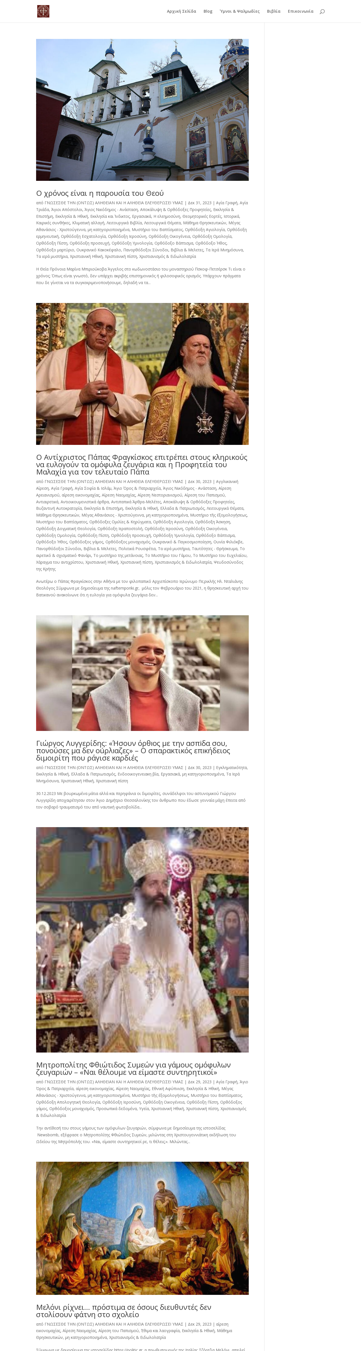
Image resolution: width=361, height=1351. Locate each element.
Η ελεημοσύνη (166, 216)
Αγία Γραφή (226, 202)
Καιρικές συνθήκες (53, 222)
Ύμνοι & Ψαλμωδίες (240, 11)
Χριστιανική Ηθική (86, 256)
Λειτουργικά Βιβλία (124, 222)
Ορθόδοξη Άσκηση (212, 521)
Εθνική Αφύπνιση (168, 1088)
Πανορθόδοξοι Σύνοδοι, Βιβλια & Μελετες (163, 249)
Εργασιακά (141, 216)
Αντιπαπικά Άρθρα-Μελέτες (136, 501)
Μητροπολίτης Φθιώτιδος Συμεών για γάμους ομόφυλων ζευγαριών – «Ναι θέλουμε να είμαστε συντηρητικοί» (133, 1068)
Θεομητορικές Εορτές (201, 216)
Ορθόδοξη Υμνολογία (132, 243)
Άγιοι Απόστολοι (66, 209)
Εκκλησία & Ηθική (71, 216)
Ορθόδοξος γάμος (86, 541)
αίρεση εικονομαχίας (81, 495)
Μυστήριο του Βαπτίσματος (157, 229)
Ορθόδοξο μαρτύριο (55, 249)
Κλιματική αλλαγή (88, 222)
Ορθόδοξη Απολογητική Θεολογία (68, 1102)
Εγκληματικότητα (231, 767)
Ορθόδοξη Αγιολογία (205, 229)
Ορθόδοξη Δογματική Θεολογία (65, 528)
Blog (208, 11)
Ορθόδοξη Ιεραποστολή (120, 528)
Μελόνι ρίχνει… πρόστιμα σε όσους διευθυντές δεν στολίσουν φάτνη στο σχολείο (123, 1310)
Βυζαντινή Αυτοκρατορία (59, 508)
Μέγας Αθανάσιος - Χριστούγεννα (113, 515)
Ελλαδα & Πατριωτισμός (182, 508)
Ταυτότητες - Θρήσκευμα (214, 548)
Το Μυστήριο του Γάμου (168, 555)
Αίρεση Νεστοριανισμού (160, 495)
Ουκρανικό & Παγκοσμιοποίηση (181, 541)
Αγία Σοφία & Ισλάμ (93, 488)
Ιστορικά (231, 216)
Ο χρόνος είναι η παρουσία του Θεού (100, 193)
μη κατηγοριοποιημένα (108, 229)
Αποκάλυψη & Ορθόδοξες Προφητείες (175, 209)
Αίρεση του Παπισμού (204, 495)
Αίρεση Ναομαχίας (118, 495)
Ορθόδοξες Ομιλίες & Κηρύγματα (120, 521)
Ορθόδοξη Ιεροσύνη (127, 236)
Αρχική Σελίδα (181, 11)
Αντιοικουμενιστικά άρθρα (85, 501)
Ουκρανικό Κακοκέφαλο (98, 249)
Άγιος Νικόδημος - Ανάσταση (111, 209)
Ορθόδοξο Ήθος (210, 243)
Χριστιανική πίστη (121, 256)
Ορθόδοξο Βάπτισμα (174, 243)
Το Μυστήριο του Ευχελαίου (219, 555)
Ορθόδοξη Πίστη (51, 243)
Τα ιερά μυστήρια (52, 256)
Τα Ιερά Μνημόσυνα (224, 249)
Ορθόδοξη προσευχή (89, 243)
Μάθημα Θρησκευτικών (204, 222)
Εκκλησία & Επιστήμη (103, 508)
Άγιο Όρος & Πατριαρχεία (137, 488)
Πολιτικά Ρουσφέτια (137, 548)
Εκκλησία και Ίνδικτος (110, 216)
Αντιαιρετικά (47, 501)
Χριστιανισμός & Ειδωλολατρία (167, 256)
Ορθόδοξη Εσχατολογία (83, 236)
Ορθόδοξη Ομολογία (212, 236)
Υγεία (144, 1108)
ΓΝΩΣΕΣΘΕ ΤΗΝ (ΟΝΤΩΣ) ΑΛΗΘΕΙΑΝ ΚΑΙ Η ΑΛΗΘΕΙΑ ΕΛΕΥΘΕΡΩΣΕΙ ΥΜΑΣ (114, 202)
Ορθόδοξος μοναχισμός (127, 541)
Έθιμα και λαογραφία (160, 1330)
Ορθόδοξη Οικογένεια (169, 236)
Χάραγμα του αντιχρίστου (59, 562)
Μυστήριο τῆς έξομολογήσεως (218, 515)
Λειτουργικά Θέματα (162, 222)
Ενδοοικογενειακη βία (138, 774)
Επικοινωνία (301, 11)
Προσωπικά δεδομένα (116, 1108)
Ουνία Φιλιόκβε (228, 541)
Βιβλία (274, 11)
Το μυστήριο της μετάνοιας (118, 555)
